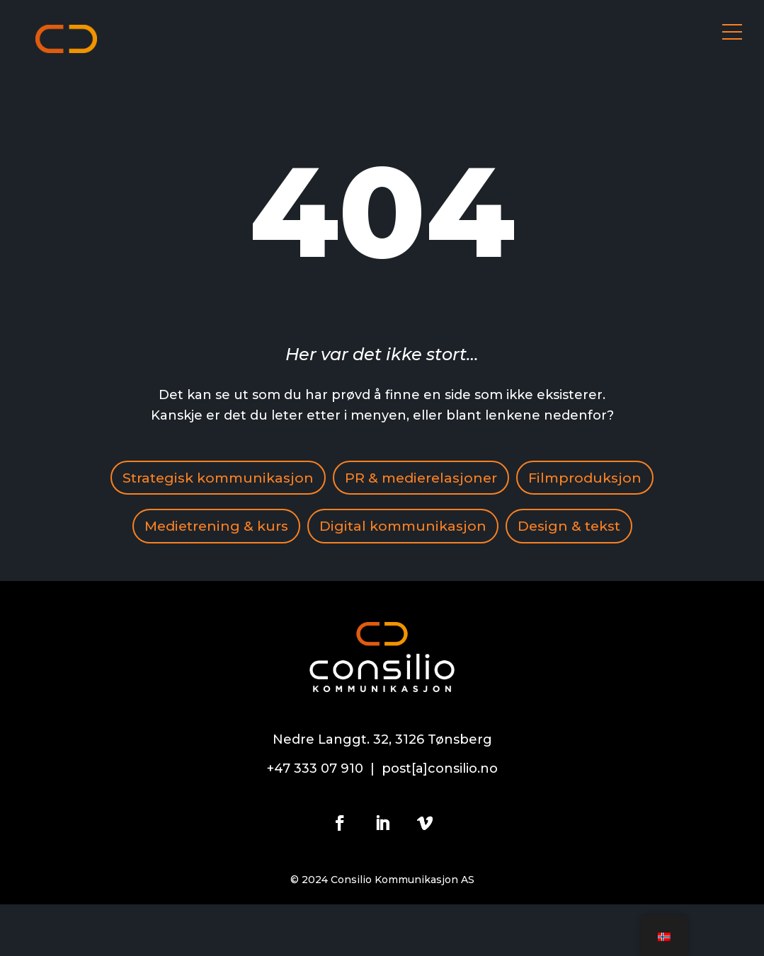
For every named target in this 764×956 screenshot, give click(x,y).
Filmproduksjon (190, 527)
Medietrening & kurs (354, 527)
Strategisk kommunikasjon (287, 478)
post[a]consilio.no (440, 821)
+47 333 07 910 (315, 821)
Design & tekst (382, 577)
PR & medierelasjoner (497, 478)
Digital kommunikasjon (546, 527)
